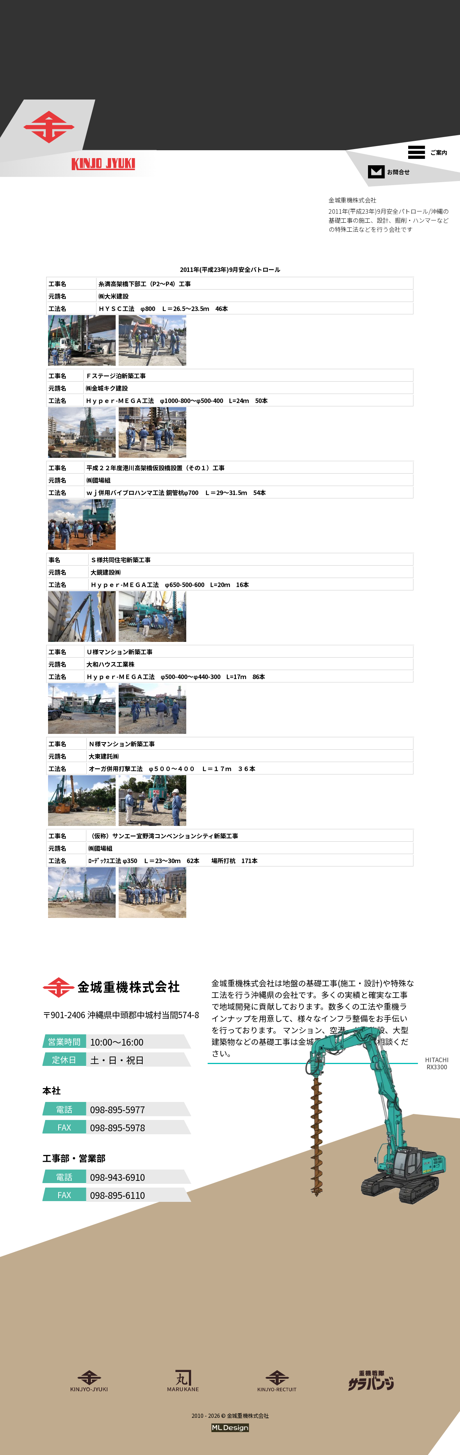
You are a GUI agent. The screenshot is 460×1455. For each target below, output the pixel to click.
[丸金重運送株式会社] (183, 1347)
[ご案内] (430, 149)
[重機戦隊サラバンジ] (371, 1347)
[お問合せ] (390, 169)
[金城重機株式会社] (48, 127)
